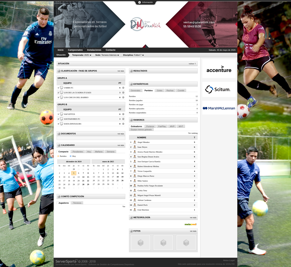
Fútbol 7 (132, 55)
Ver (123, 206)
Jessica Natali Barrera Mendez (150, 152)
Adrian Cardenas (144, 200)
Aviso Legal (229, 260)
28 (74, 169)
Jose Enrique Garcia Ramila (149, 161)
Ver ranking (193, 133)
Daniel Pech (142, 205)
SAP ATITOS (69, 114)
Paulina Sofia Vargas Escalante (150, 186)
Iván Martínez (143, 210)
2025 (80, 55)
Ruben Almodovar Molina (148, 166)
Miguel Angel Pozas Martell (149, 195)
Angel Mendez (144, 142)
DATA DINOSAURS (72, 124)
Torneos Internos (106, 55)
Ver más (120, 71)
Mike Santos (143, 181)
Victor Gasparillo (145, 171)
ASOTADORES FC (72, 119)
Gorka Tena (142, 190)
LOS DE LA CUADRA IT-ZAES (77, 92)
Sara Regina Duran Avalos (148, 157)
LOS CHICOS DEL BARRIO (76, 97)
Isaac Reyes (142, 147)
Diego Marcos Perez (146, 176)
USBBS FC (68, 88)
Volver (191, 63)
